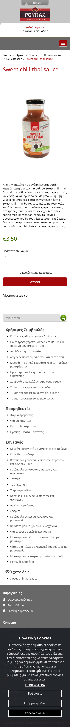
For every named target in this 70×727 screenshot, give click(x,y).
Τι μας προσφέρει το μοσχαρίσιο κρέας (34, 393)
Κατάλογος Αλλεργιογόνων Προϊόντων (33, 336)
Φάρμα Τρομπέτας (21, 415)
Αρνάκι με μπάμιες (22, 505)
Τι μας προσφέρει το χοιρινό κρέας (32, 398)
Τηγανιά (15, 479)
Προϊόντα (35, 55)
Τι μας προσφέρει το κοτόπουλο (30, 387)
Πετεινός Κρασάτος (22, 562)
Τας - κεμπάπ (18, 484)
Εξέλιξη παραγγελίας (18, 611)
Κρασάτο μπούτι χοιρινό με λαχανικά (33, 526)
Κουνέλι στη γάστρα (22, 454)
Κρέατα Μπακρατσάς (23, 426)
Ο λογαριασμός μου (17, 599)
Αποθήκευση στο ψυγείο (25, 351)
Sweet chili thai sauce (23, 578)
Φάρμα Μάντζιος (21, 420)
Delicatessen (14, 59)
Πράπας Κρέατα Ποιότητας (27, 432)
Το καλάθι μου (14, 605)
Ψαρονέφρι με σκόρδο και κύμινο (31, 531)
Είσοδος (37, 3)
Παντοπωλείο (52, 55)
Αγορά (35, 281)
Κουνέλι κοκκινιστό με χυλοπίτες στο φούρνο (38, 449)
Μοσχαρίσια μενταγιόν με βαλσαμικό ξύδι (36, 556)
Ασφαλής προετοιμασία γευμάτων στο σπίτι (37, 357)
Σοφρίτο (15, 511)
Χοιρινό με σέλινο (21, 490)
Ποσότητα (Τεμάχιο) (15, 251)
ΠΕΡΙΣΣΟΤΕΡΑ (35, 685)
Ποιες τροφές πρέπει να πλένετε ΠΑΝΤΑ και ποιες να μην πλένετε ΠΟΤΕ (37, 343)
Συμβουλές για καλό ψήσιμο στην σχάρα (35, 381)
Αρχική (21, 55)
